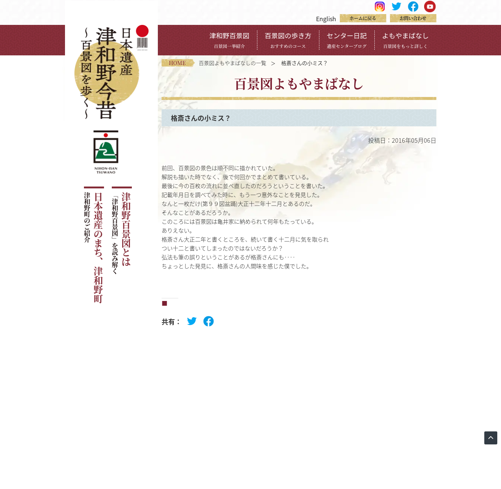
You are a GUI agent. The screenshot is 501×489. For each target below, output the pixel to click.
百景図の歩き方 (288, 39)
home (177, 63)
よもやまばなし (405, 39)
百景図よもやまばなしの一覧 (232, 63)
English (326, 18)
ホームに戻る (362, 18)
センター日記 (347, 39)
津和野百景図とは (121, 233)
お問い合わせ (413, 18)
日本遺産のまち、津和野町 (93, 248)
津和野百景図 (229, 39)
